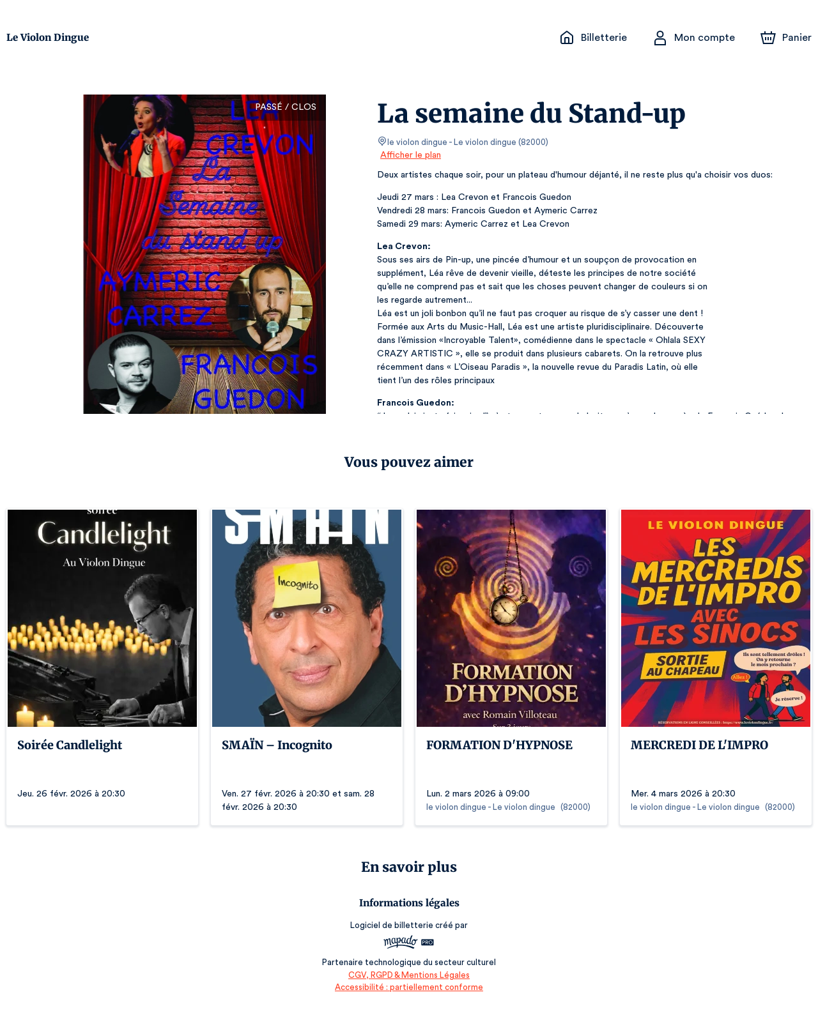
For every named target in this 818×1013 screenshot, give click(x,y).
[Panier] (786, 37)
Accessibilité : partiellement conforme (409, 987)
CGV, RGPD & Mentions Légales (409, 975)
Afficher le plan (409, 155)
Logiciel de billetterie (392, 925)
